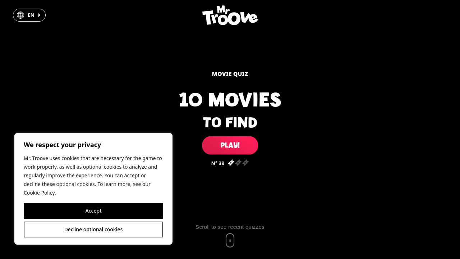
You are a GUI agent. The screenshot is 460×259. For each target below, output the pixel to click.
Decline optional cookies (93, 229)
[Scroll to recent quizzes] (230, 235)
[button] (29, 15)
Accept (94, 210)
